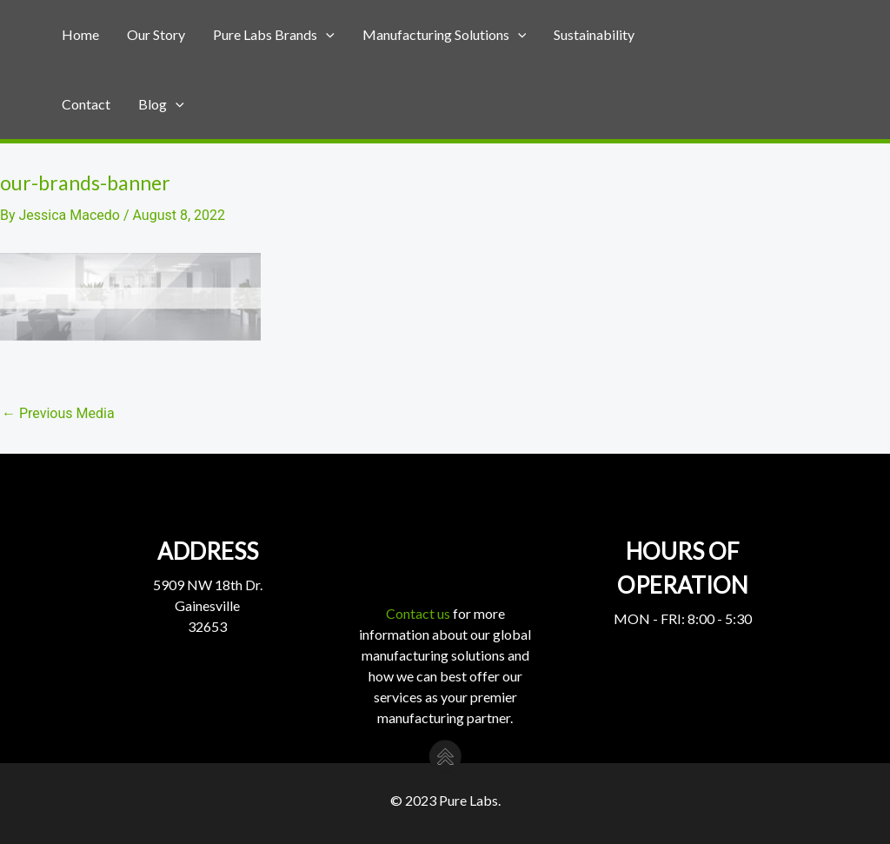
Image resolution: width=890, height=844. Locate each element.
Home (80, 34)
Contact (86, 104)
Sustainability (594, 34)
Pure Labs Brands (274, 35)
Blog (161, 104)
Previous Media (58, 414)
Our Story (156, 34)
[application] (326, 35)
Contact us (418, 613)
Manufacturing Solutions (444, 35)
